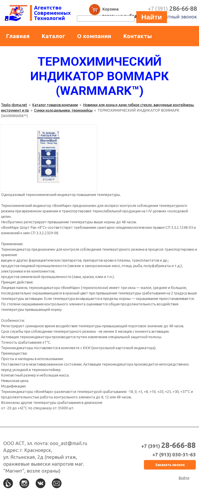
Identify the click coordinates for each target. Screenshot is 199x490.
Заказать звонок (170, 465)
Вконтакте (40, 483)
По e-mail (57, 483)
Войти (184, 478)
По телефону (8, 483)
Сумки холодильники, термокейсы (63, 110)
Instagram (24, 483)
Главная (18, 36)
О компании (94, 36)
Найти (151, 17)
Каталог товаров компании (55, 105)
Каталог (53, 36)
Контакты (137, 36)
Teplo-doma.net (14, 105)
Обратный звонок (176, 16)
